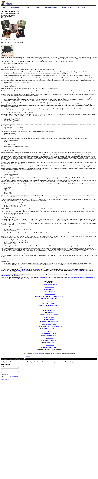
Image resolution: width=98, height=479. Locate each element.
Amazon (85, 274)
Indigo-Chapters (5, 275)
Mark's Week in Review (51, 7)
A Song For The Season (17, 274)
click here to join (61, 361)
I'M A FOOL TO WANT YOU (50, 335)
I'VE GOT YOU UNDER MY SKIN (50, 321)
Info (93, 7)
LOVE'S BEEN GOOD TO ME (49, 298)
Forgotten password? (14, 376)
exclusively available (19, 278)
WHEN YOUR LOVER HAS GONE (49, 314)
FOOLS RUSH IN (50, 345)
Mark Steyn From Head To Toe (45, 277)
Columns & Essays (17, 7)
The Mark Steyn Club (68, 7)
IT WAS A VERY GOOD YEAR (49, 284)
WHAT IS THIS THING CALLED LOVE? (50, 305)
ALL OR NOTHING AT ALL (50, 340)
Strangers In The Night (78, 270)
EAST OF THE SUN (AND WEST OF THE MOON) (50, 326)
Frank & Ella (9, 271)
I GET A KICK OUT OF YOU (50, 333)
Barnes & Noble (91, 274)
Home (4, 7)
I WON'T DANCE (50, 319)
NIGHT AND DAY (50, 317)
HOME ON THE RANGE (50, 289)
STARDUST (49, 301)
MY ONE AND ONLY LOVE (50, 347)
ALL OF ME (50, 312)
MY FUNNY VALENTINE (49, 303)
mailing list (28, 356)
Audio (38, 7)
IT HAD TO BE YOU (50, 294)
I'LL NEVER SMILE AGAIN (50, 342)
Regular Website (9, 4)
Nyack (2, 270)
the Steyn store (29, 278)
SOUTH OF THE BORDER (49, 324)
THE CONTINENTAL (50, 310)
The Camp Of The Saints (21, 270)
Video (29, 7)
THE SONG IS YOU (49, 287)
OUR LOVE (50, 338)
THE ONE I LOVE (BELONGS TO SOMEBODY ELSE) (49, 296)
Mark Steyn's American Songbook (76, 277)
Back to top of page (5, 379)
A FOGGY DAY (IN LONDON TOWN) (50, 331)
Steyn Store (82, 7)
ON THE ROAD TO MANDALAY (50, 328)
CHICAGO (49, 307)
